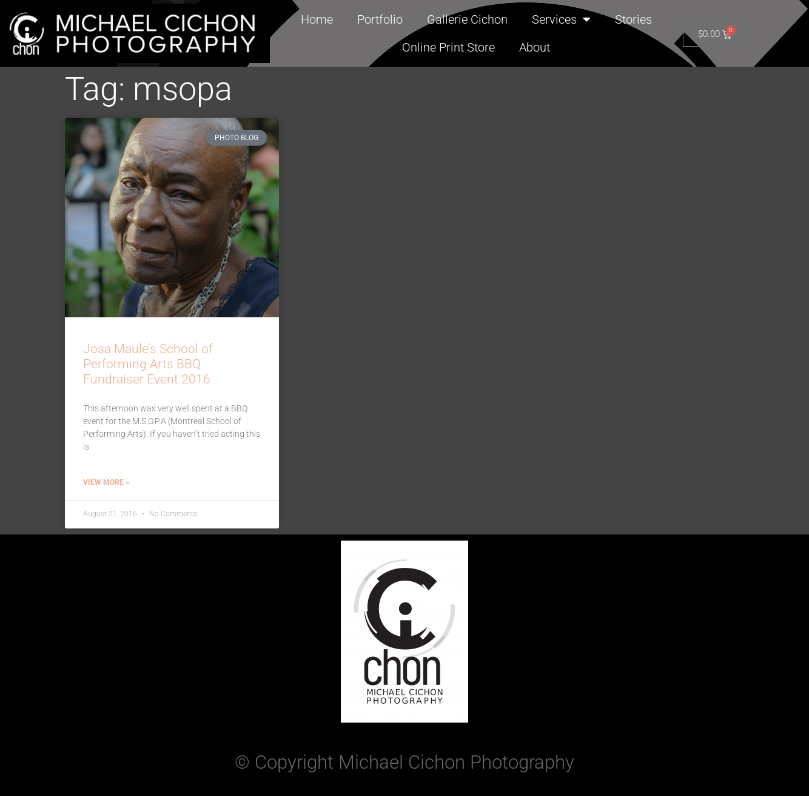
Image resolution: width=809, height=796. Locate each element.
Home (317, 19)
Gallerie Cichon (467, 19)
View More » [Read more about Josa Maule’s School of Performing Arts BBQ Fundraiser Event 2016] (106, 482)
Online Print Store (448, 47)
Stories (633, 19)
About (534, 47)
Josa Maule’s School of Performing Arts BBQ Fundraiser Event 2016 (148, 364)
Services (561, 19)
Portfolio (380, 19)
